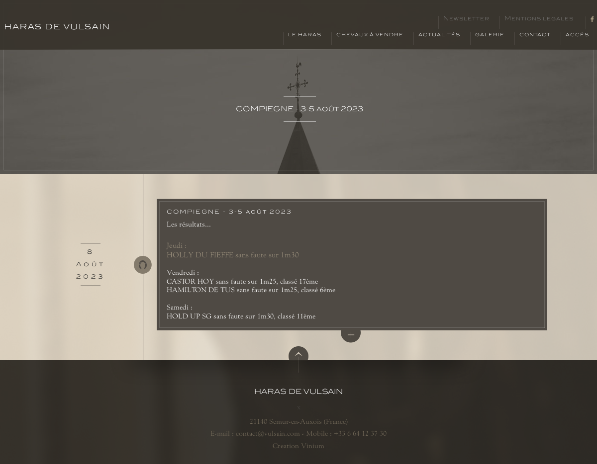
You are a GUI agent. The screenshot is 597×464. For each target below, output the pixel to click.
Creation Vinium (298, 446)
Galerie (489, 34)
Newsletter (466, 19)
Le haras (304, 34)
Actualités (439, 34)
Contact (535, 34)
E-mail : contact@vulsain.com (255, 433)
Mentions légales (539, 19)
